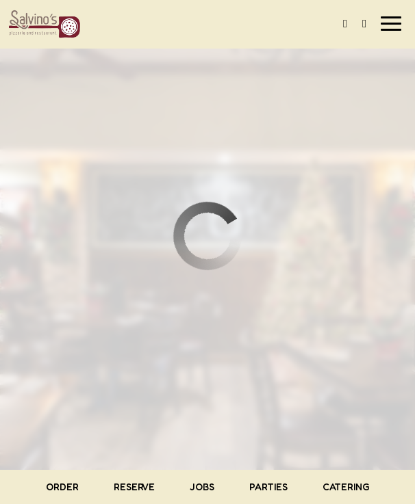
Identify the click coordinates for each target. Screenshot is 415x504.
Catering (346, 486)
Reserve (134, 486)
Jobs (202, 486)
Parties (268, 486)
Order (62, 486)
